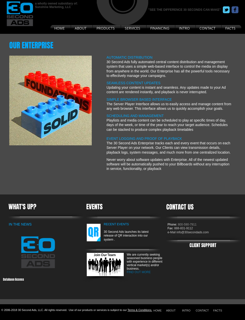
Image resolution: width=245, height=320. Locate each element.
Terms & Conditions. (140, 309)
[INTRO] (186, 310)
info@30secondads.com (192, 232)
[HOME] (157, 310)
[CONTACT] (202, 310)
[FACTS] (218, 310)
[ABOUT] (170, 310)
